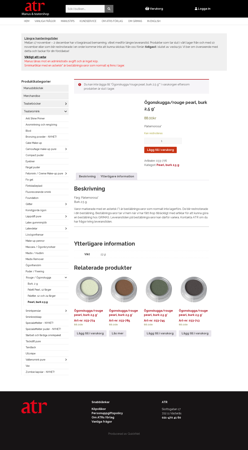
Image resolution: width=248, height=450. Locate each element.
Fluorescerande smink (38, 192)
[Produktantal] (163, 141)
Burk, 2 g (33, 283)
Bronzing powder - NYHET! (41, 136)
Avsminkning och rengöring (41, 124)
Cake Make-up (34, 143)
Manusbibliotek (33, 88)
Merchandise (32, 96)
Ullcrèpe (30, 353)
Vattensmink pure (35, 359)
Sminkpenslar (33, 310)
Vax (28, 365)
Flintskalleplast (34, 185)
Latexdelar (31, 228)
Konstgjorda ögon (36, 210)
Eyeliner (30, 161)
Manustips (67, 21)
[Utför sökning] (108, 8)
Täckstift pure (33, 341)
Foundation (32, 198)
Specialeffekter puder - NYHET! (43, 329)
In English (153, 21)
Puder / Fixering (35, 271)
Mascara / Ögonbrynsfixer (40, 247)
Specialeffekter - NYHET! (39, 323)
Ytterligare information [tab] (117, 176)
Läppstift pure (33, 216)
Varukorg (154, 8)
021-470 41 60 (171, 417)
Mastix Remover (35, 259)
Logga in (203, 8)
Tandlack (31, 347)
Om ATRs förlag (112, 21)
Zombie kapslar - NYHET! (40, 372)
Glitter (29, 204)
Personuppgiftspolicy (107, 413)
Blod (28, 130)
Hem (26, 21)
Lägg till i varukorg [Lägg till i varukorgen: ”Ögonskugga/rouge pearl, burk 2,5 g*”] (90, 333)
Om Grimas (135, 21)
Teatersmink (32, 111)
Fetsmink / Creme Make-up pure (44, 173)
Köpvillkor (99, 409)
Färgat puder (33, 167)
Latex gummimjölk (36, 222)
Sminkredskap (34, 317)
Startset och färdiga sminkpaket (43, 335)
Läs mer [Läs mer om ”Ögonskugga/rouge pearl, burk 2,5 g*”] (118, 333)
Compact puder (35, 155)
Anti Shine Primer (35, 118)
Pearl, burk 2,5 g (38, 302)
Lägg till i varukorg (160, 150)
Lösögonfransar (35, 234)
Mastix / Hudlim (35, 253)
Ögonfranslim (33, 265)
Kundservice (88, 21)
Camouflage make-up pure (41, 149)
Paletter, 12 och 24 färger (42, 295)
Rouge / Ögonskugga (38, 277)
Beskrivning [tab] (87, 176)
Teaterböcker (32, 103)
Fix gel (29, 179)
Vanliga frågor (45, 21)
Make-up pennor (35, 240)
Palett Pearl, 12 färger (39, 289)
